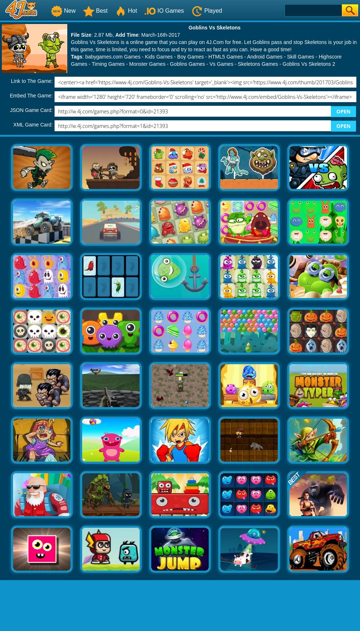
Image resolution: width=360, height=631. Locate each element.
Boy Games (190, 57)
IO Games (164, 11)
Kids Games (159, 57)
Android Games (265, 57)
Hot (126, 11)
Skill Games (300, 57)
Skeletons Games (258, 64)
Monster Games (147, 64)
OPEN (343, 111)
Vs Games (221, 64)
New (63, 11)
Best (95, 11)
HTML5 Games (225, 57)
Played (206, 11)
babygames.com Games (112, 57)
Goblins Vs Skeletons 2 (309, 64)
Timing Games (108, 64)
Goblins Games (187, 64)
